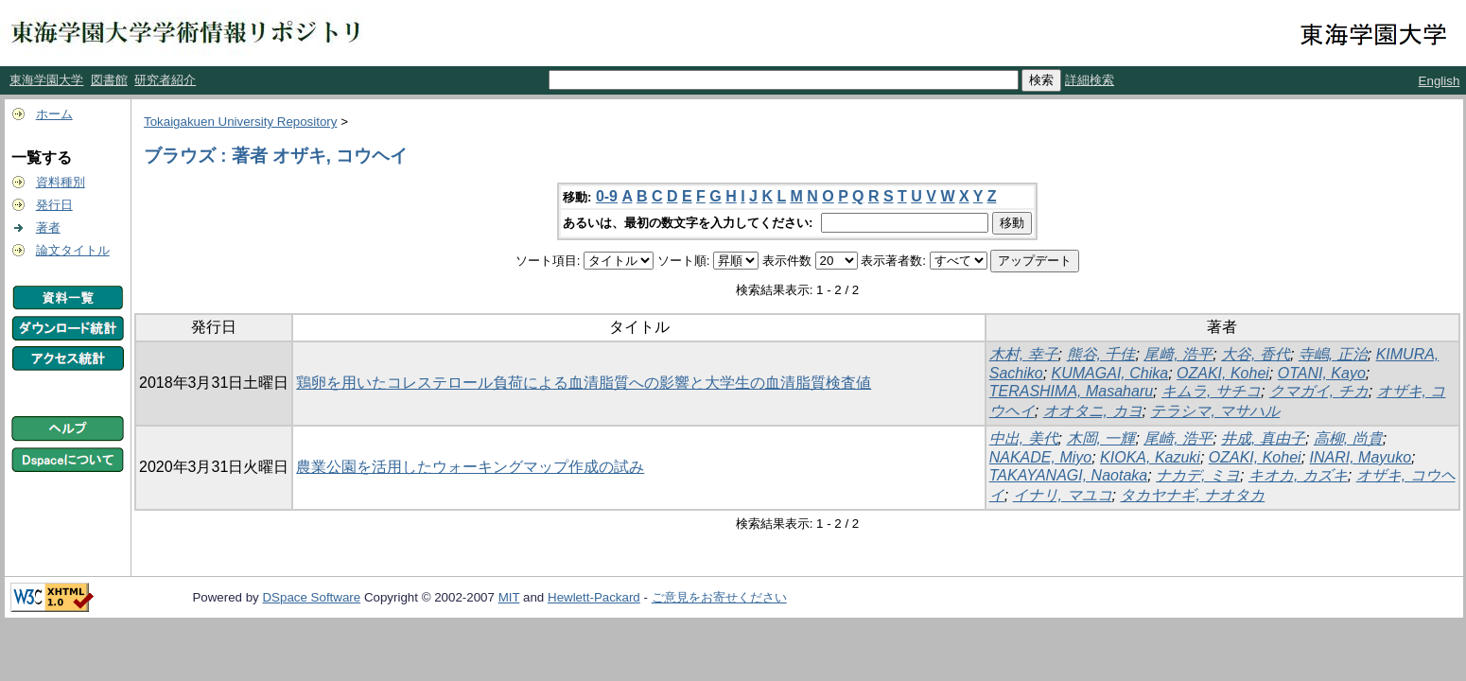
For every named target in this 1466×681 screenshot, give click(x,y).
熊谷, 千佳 (1101, 354)
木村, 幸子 (1023, 354)
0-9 (607, 196)
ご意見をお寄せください (719, 597)
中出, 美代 (1023, 438)
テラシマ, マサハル (1215, 411)
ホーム (54, 114)
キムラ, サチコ (1211, 391)
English (1439, 81)
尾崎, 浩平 (1178, 438)
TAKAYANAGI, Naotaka (1068, 475)
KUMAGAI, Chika (1110, 373)
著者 (48, 227)
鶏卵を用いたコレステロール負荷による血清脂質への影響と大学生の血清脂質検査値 (583, 383)
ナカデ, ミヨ (1198, 475)
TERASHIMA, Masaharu (1071, 391)
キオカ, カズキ (1298, 475)
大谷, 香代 (1255, 354)
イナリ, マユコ (1062, 495)
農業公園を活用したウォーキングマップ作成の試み (470, 467)
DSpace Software (311, 597)
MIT (509, 597)
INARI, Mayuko (1361, 457)
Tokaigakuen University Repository (240, 121)
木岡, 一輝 (1101, 438)
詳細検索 (1089, 80)
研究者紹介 (165, 80)
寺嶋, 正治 (1333, 354)
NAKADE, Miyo (1040, 457)
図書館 (109, 80)
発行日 (54, 205)
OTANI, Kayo (1322, 373)
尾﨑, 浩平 (1178, 354)
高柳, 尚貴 (1348, 438)
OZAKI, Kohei (1223, 373)
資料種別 (60, 182)
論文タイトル (73, 250)
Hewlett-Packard (594, 597)
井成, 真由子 (1263, 438)
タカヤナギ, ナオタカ (1192, 495)
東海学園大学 (46, 80)
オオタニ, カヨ (1093, 411)
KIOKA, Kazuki (1150, 457)
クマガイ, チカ (1319, 391)
